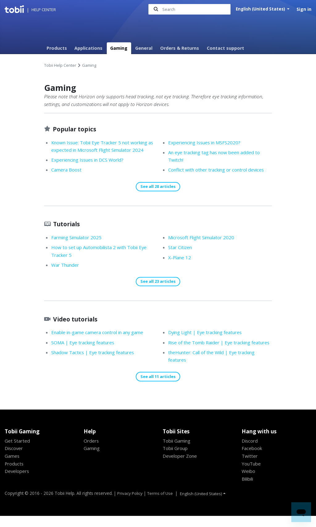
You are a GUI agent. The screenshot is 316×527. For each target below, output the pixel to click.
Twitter (250, 467)
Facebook (252, 459)
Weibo (249, 482)
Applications (88, 48)
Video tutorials (77, 327)
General (143, 48)
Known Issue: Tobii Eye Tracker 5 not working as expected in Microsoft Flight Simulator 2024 (103, 150)
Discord (250, 451)
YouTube (252, 474)
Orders (92, 451)
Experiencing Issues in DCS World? (90, 168)
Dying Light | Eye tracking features (90, 371)
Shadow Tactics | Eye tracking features (95, 361)
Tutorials (68, 231)
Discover (14, 459)
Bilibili (248, 490)
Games (12, 467)
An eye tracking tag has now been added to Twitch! (216, 156)
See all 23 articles (158, 289)
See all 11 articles (158, 387)
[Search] (188, 9)
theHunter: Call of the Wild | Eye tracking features (214, 362)
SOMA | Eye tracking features (84, 351)
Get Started (18, 451)
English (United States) (260, 9)
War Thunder (66, 273)
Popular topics (76, 129)
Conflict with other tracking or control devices (219, 170)
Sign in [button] (304, 9)
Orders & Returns (179, 48)
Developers (18, 482)
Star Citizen (181, 255)
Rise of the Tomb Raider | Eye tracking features (212, 344)
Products (57, 48)
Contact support (225, 48)
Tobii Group (176, 459)
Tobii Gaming (178, 451)
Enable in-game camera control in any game (100, 341)
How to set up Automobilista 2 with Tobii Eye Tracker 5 (101, 259)
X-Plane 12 (180, 265)
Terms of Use (161, 504)
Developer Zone (181, 467)
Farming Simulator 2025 (78, 245)
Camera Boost (67, 178)
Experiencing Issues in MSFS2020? (207, 142)
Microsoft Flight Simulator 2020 (203, 245)
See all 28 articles (158, 194)
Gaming (118, 48)
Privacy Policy (130, 504)
